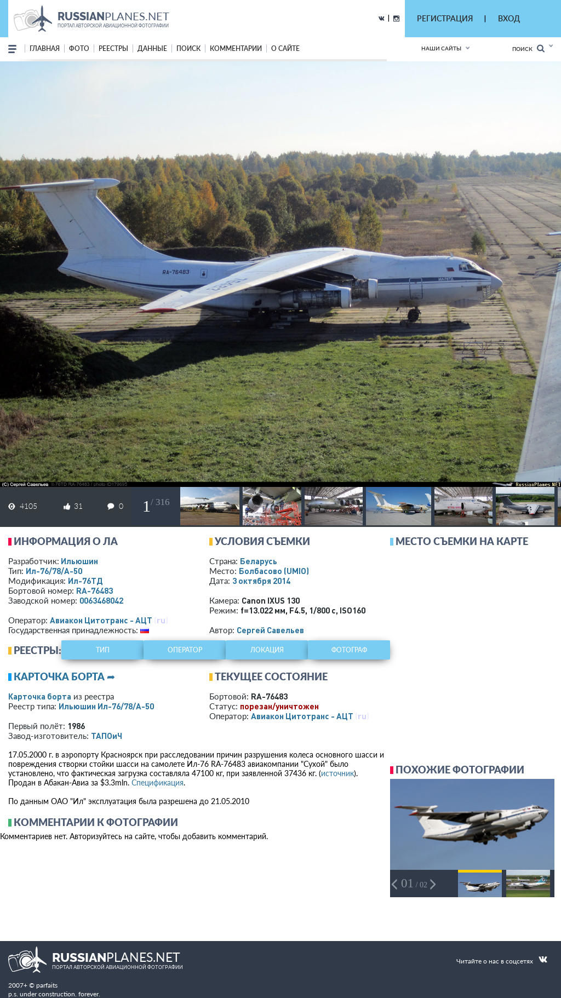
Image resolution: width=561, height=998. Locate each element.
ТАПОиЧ (106, 736)
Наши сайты (441, 48)
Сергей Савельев (270, 630)
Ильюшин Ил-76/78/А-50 (106, 706)
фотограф (349, 650)
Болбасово (274, 571)
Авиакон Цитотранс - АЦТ (101, 620)
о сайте (285, 48)
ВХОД (509, 18)
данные (152, 48)
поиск (188, 48)
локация (267, 650)
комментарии (236, 48)
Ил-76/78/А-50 (54, 571)
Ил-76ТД (85, 581)
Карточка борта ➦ (64, 676)
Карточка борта (39, 696)
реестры (113, 48)
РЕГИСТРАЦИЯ (445, 18)
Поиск (528, 48)
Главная (45, 48)
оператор (185, 650)
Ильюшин (79, 561)
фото (79, 48)
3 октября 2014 (261, 581)
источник (337, 773)
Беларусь (258, 561)
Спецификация (157, 782)
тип (103, 650)
